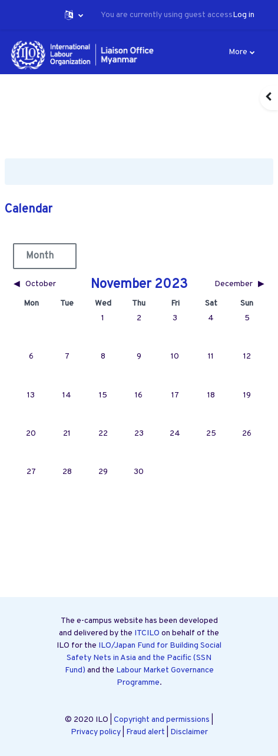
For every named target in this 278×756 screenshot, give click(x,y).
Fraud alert (145, 732)
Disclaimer (189, 732)
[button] (74, 14)
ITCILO (147, 633)
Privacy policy (96, 732)
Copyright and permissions (162, 720)
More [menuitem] (238, 52)
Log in (243, 15)
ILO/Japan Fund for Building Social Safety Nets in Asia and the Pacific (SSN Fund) (143, 658)
